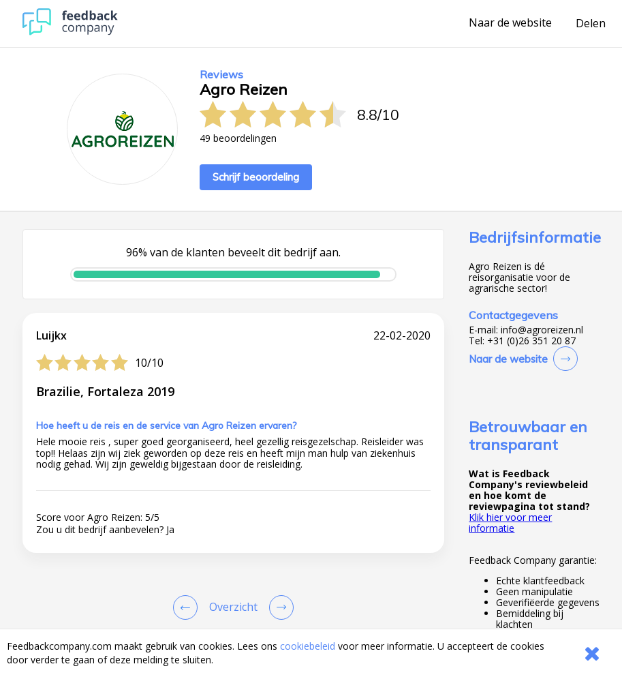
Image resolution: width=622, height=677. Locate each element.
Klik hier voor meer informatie (510, 523)
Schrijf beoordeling (256, 176)
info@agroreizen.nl (542, 330)
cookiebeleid (307, 646)
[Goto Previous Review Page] (188, 607)
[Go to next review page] (279, 607)
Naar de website (510, 23)
